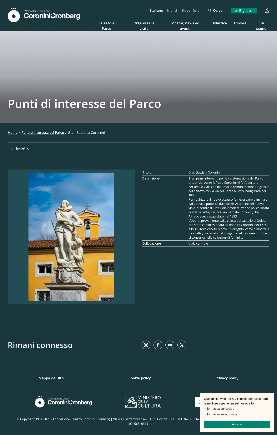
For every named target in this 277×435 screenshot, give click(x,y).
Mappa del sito (51, 377)
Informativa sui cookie (219, 408)
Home (13, 132)
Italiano (156, 10)
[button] (239, 414)
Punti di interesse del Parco (45, 132)
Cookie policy (139, 377)
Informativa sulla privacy (221, 414)
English (172, 10)
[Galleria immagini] (71, 236)
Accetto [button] (237, 424)
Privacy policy (227, 377)
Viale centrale (198, 243)
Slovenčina (190, 10)
